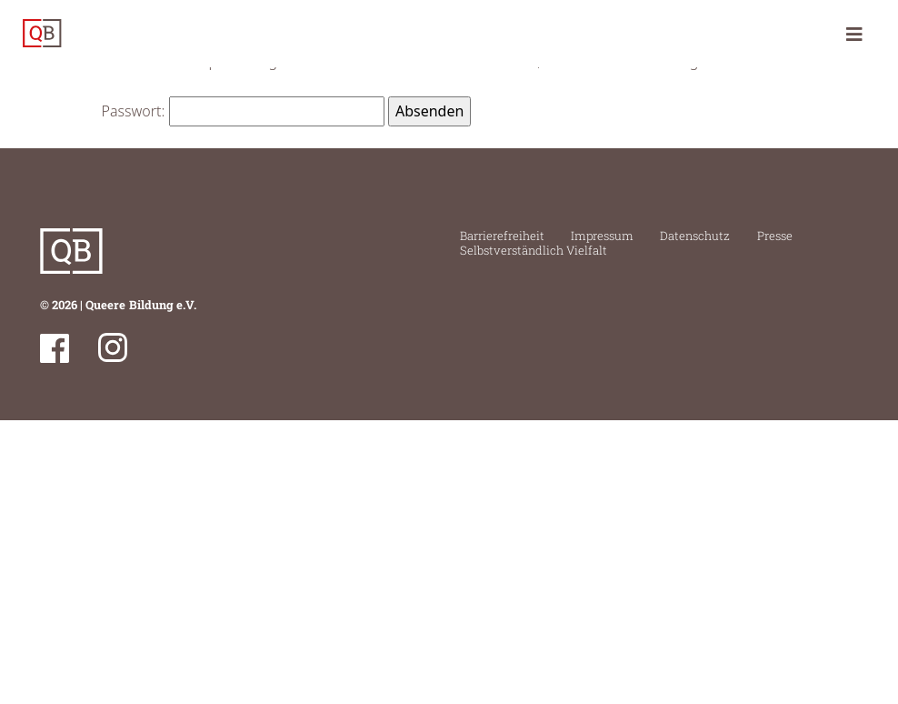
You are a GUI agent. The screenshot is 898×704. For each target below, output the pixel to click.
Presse (775, 235)
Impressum (602, 235)
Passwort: (243, 111)
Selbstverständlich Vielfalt (533, 250)
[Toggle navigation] (854, 33)
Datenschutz (695, 235)
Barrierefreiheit (502, 235)
